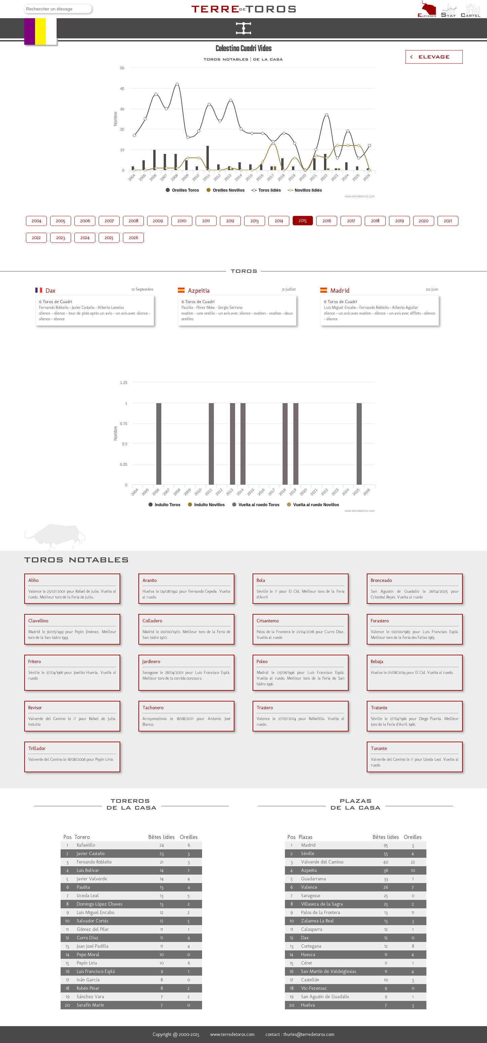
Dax (50, 290)
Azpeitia (198, 290)
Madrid (340, 290)
